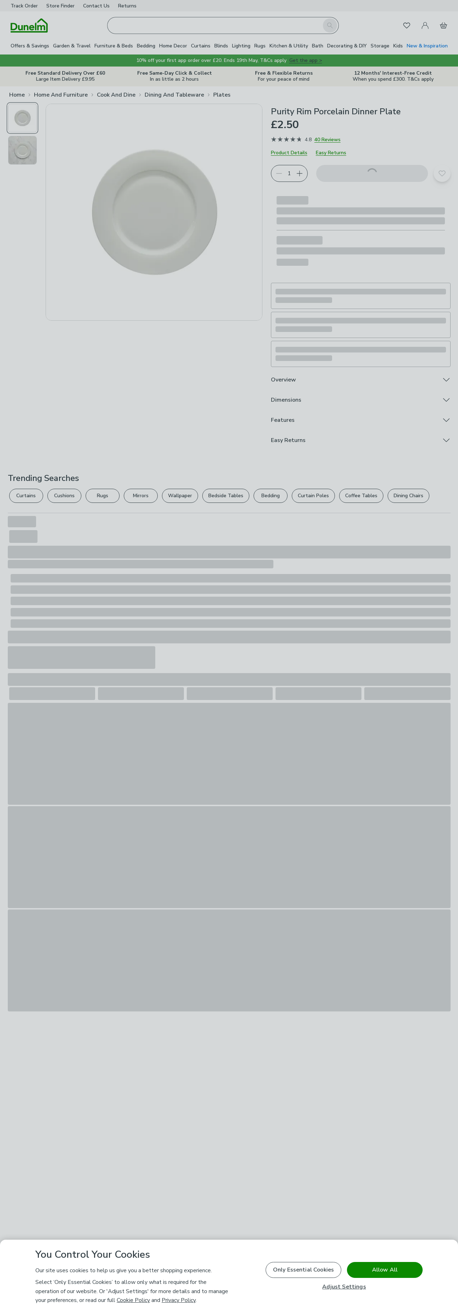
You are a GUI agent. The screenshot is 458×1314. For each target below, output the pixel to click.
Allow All (385, 1270)
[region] (229, 1277)
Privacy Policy (179, 1300)
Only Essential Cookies (303, 1270)
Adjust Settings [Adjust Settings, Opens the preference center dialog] (344, 1287)
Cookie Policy (133, 1300)
